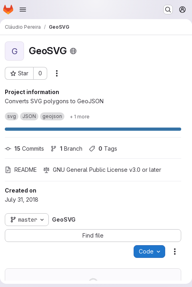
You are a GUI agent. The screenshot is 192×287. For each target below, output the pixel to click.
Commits (24, 148)
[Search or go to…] (168, 9)
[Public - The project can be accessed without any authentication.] (73, 51)
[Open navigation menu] (22, 9)
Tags (103, 148)
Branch (66, 148)
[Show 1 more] (79, 116)
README (21, 169)
